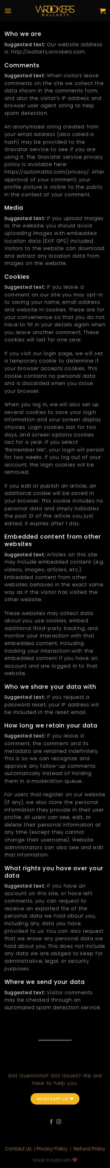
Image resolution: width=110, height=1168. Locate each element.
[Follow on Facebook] (51, 1122)
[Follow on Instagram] (58, 1122)
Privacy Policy (53, 1148)
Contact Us (19, 1148)
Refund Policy (89, 1148)
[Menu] (7, 11)
